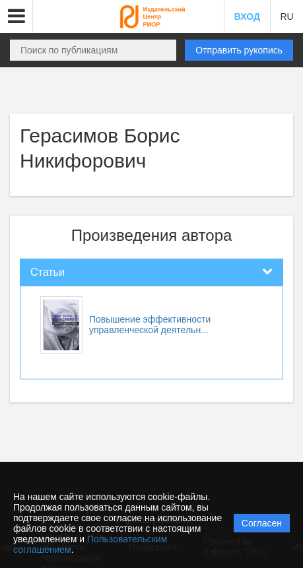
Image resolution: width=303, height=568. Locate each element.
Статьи (47, 272)
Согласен (262, 523)
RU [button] (286, 16)
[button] (16, 16)
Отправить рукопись (239, 50)
